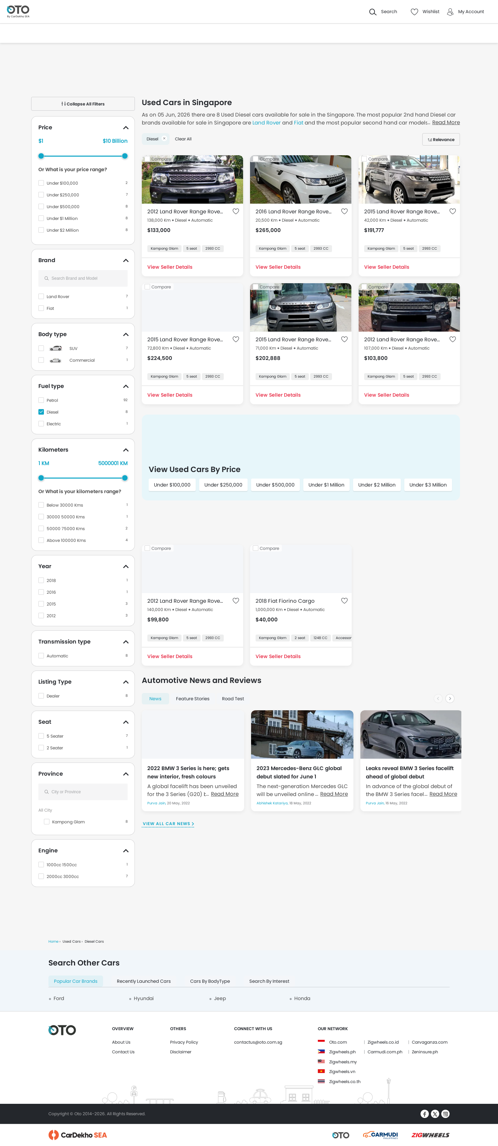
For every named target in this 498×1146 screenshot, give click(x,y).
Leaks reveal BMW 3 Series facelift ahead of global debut (410, 772)
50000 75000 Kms (66, 529)
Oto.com (338, 1042)
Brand (46, 260)
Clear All (183, 139)
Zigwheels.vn (342, 1071)
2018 (51, 580)
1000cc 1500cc (62, 865)
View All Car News (166, 823)
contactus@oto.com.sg (258, 1042)
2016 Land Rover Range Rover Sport (294, 211)
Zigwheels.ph (342, 1052)
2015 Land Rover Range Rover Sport (402, 211)
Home (53, 941)
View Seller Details (169, 267)
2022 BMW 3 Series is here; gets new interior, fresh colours (188, 772)
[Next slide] (449, 698)
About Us (121, 1042)
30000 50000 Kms (66, 517)
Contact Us (123, 1052)
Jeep (220, 998)
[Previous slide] (438, 698)
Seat (44, 722)
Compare (161, 159)
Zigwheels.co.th (345, 1081)
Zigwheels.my (343, 1062)
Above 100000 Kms (66, 540)
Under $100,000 (62, 183)
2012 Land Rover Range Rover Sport (185, 211)
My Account (471, 11)
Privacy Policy (184, 1042)
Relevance (443, 139)
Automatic (57, 656)
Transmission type (64, 642)
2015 (51, 604)
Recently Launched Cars (144, 981)
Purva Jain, (157, 803)
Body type (52, 334)
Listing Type (55, 682)
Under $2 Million (63, 230)
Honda (302, 998)
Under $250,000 (63, 195)
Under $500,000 (63, 207)
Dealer (53, 696)
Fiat (50, 308)
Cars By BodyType (210, 981)
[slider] (41, 156)
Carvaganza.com (430, 1042)
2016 (51, 592)
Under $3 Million (428, 484)
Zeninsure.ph (425, 1052)
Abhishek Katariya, (273, 803)
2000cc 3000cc (63, 876)
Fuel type (51, 386)
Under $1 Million (62, 218)
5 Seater (55, 736)
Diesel (52, 412)
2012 (51, 616)
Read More (225, 793)
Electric (54, 424)
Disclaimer (180, 1052)
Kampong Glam (68, 822)
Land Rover (58, 296)
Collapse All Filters (83, 104)
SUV (73, 348)
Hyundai (144, 998)
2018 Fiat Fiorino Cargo (285, 600)
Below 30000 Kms (65, 505)
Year (44, 566)
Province (50, 774)
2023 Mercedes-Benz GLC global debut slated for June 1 (299, 772)
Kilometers (53, 450)
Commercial (82, 360)
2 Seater (55, 748)
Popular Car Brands (76, 981)
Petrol (52, 400)
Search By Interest (269, 981)
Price (45, 127)
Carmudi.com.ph (385, 1052)
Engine (48, 850)
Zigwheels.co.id (383, 1042)
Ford (59, 998)
